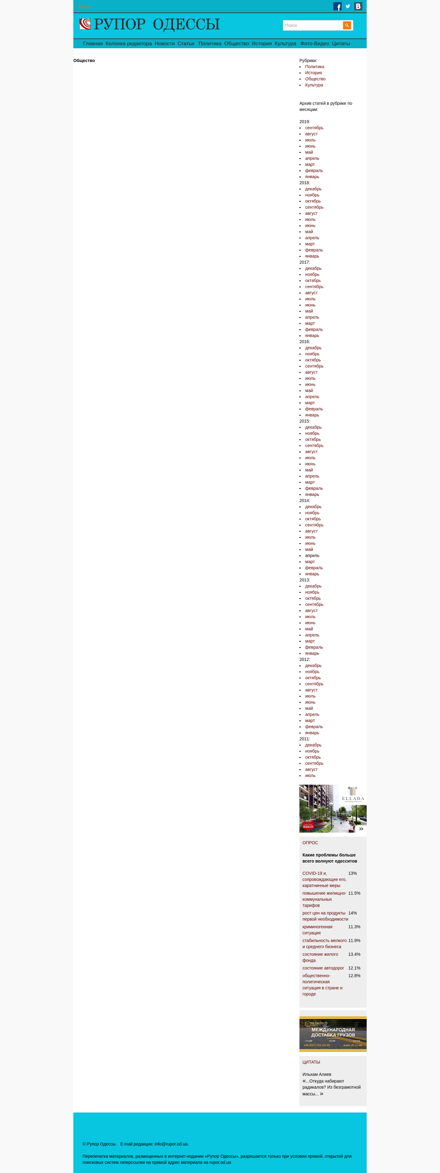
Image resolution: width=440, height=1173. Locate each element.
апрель (312, 158)
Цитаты (341, 43)
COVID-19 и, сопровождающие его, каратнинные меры (324, 879)
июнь (310, 146)
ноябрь (312, 194)
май (309, 152)
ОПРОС (310, 842)
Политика (210, 43)
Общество (236, 43)
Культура (285, 43)
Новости (165, 43)
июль (310, 139)
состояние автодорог (323, 968)
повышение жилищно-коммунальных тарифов (324, 899)
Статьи (186, 43)
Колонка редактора (129, 43)
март (310, 164)
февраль (314, 170)
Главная (93, 43)
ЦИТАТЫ (311, 1062)
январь (312, 176)
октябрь (313, 201)
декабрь (313, 188)
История (262, 43)
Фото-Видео (314, 43)
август (311, 133)
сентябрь (314, 127)
